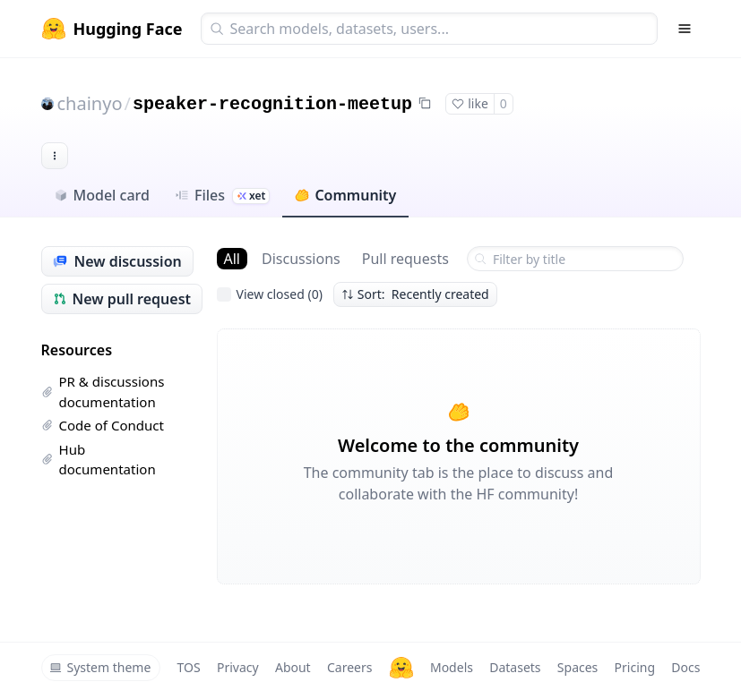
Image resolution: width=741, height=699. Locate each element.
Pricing (635, 667)
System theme (100, 667)
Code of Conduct (102, 425)
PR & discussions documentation (103, 391)
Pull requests (405, 259)
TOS (189, 667)
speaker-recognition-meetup (272, 104)
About (293, 667)
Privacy (238, 667)
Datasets (514, 667)
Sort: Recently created (415, 294)
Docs (685, 667)
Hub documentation (98, 459)
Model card (102, 195)
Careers (349, 667)
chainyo (90, 103)
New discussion (117, 261)
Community (345, 195)
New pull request (122, 299)
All (232, 259)
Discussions (301, 259)
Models (451, 667)
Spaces (577, 667)
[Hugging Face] (401, 667)
